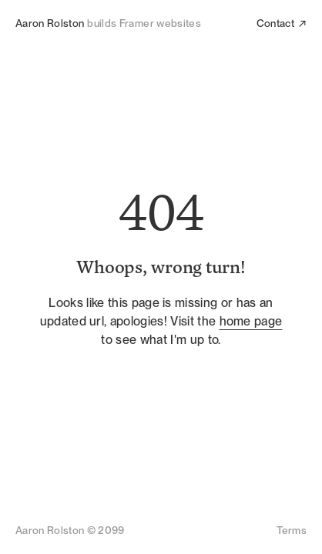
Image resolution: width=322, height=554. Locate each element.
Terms (292, 530)
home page (251, 321)
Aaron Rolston (49, 23)
